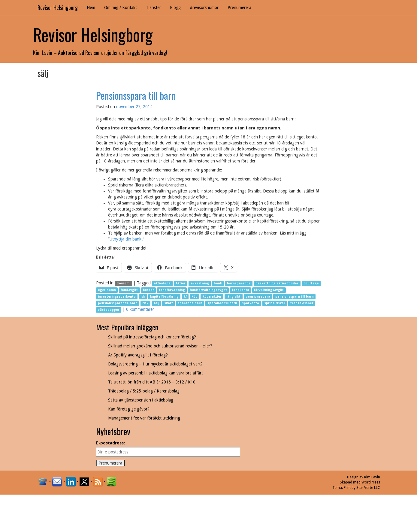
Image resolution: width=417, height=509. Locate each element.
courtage (311, 283)
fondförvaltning (172, 290)
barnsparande (239, 283)
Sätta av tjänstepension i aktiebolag (140, 400)
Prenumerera (239, 7)
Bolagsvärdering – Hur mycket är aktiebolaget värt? (155, 364)
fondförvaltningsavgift (208, 290)
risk (145, 303)
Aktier (181, 283)
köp (195, 296)
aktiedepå (162, 283)
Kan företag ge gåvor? (129, 409)
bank (218, 283)
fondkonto (240, 290)
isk (143, 296)
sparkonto (250, 303)
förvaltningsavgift (269, 290)
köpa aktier (212, 296)
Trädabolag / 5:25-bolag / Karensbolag (144, 391)
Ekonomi (123, 283)
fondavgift (129, 290)
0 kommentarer (140, 309)
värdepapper (108, 310)
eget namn (107, 290)
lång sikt (233, 296)
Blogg (175, 7)
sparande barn (190, 303)
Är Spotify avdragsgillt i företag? (138, 355)
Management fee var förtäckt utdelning (144, 418)
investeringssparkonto (117, 296)
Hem (91, 7)
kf (185, 296)
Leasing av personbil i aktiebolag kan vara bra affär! (155, 373)
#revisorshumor (204, 7)
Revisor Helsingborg (58, 7)
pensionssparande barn (117, 303)
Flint (347, 488)
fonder (148, 290)
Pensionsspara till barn (136, 95)
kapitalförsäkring (164, 296)
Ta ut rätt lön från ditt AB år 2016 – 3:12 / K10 (151, 382)
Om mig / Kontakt (120, 7)
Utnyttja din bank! (126, 239)
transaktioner (301, 303)
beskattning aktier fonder (276, 283)
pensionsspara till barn (294, 296)
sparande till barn (222, 303)
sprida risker (274, 303)
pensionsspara (258, 296)
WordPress (370, 482)
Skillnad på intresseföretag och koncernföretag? (152, 337)
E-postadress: (110, 443)
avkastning (200, 283)
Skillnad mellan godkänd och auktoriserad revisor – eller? (160, 346)
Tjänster (153, 7)
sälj (156, 303)
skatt (168, 303)
